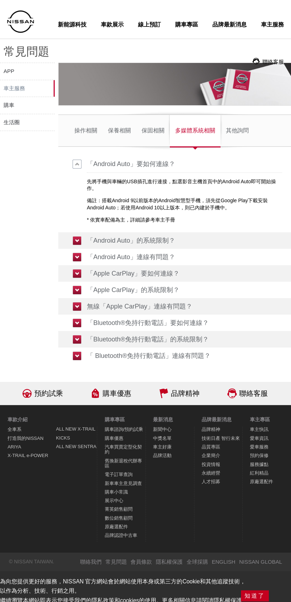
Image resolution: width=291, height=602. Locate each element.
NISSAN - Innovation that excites (20, 21)
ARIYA (14, 447)
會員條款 (141, 562)
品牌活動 (162, 455)
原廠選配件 (116, 526)
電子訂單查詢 (119, 474)
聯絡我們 (91, 562)
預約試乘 (48, 393)
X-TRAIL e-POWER (28, 455)
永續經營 (211, 473)
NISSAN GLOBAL (260, 562)
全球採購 (197, 562)
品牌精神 (185, 393)
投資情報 (211, 464)
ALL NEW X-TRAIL (75, 429)
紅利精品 (259, 473)
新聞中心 (162, 429)
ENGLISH (223, 562)
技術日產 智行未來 (221, 438)
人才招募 (211, 481)
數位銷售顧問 (119, 518)
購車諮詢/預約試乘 (124, 429)
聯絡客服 (253, 393)
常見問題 (116, 562)
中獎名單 (162, 438)
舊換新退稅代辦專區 (123, 463)
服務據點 (259, 464)
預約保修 (259, 455)
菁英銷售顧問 (119, 509)
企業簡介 (211, 455)
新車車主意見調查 (123, 483)
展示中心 (114, 500)
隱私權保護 (169, 562)
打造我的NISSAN (25, 438)
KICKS (63, 438)
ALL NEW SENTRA (76, 446)
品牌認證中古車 (121, 535)
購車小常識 (116, 492)
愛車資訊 (259, 438)
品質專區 (211, 447)
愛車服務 (259, 447)
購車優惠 (117, 393)
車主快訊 (259, 429)
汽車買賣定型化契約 (123, 449)
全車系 (14, 429)
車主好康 (162, 447)
